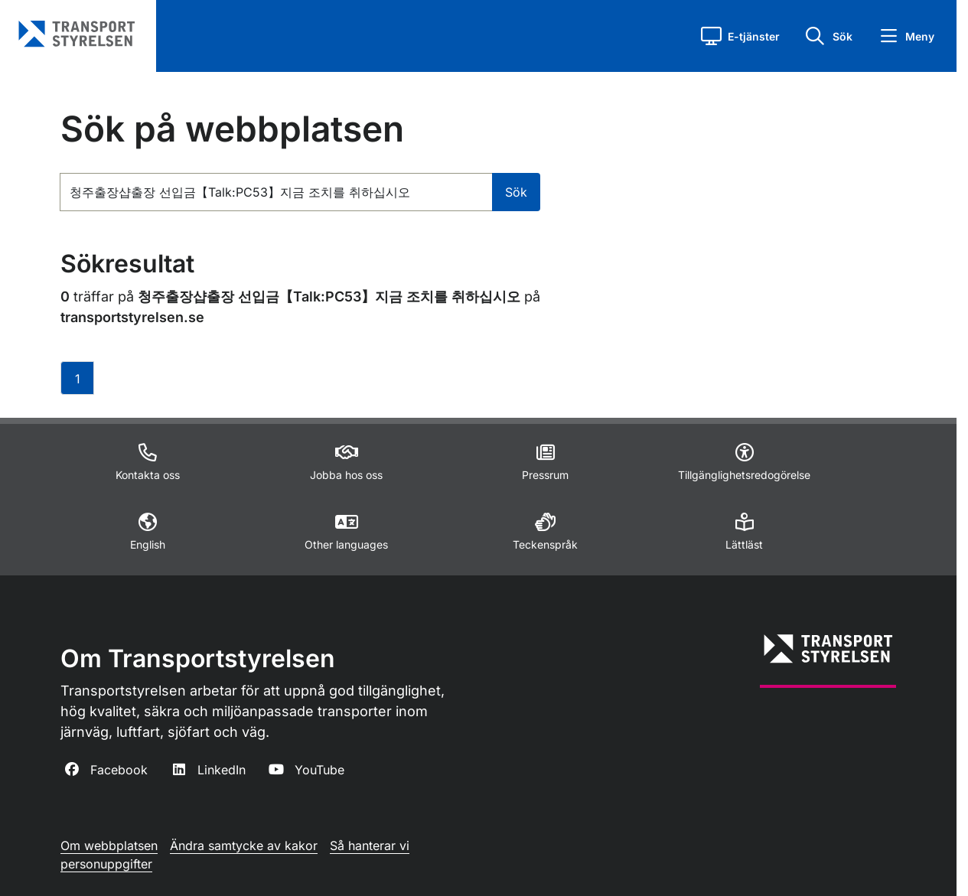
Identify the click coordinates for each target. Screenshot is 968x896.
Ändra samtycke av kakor (244, 845)
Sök (516, 192)
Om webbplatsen (109, 845)
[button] (740, 36)
